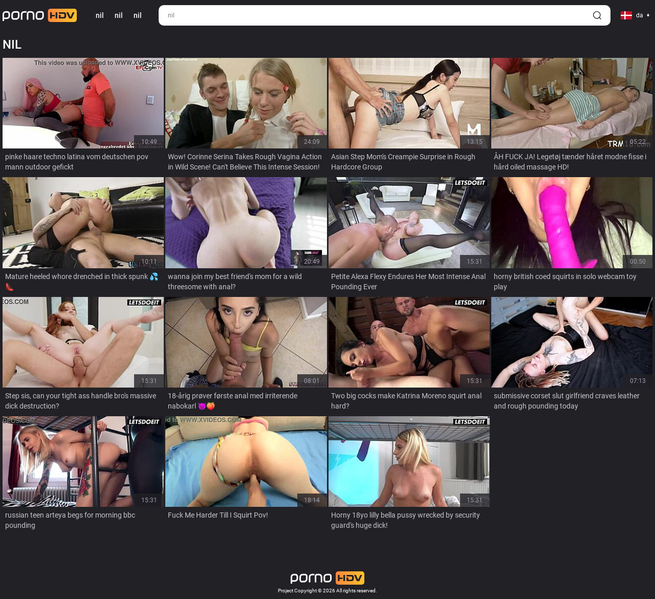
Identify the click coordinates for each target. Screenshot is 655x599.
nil (119, 15)
